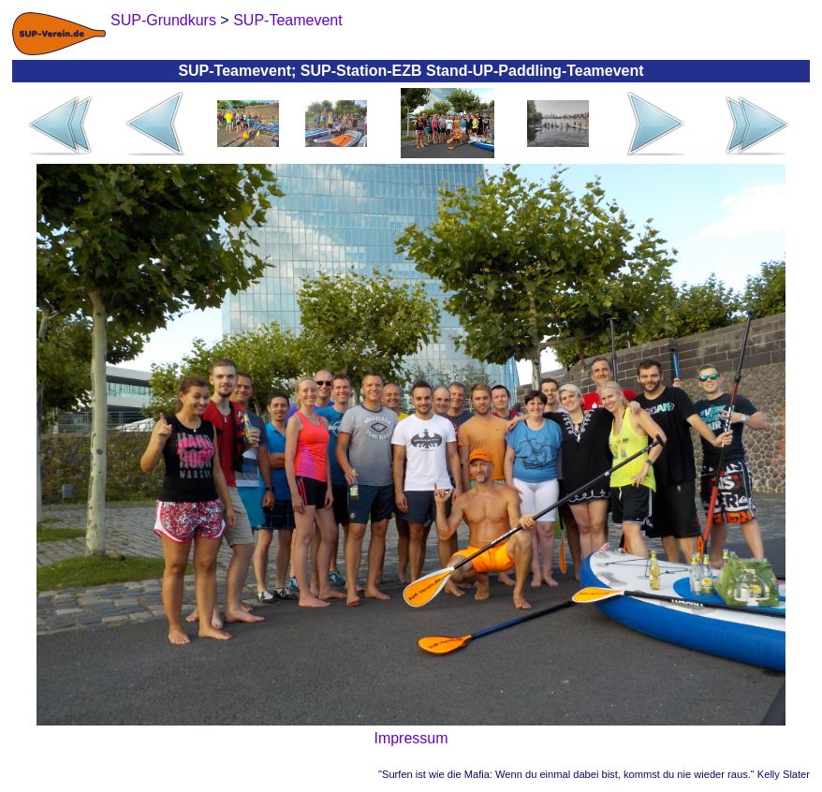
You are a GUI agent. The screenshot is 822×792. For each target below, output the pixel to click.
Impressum (411, 738)
